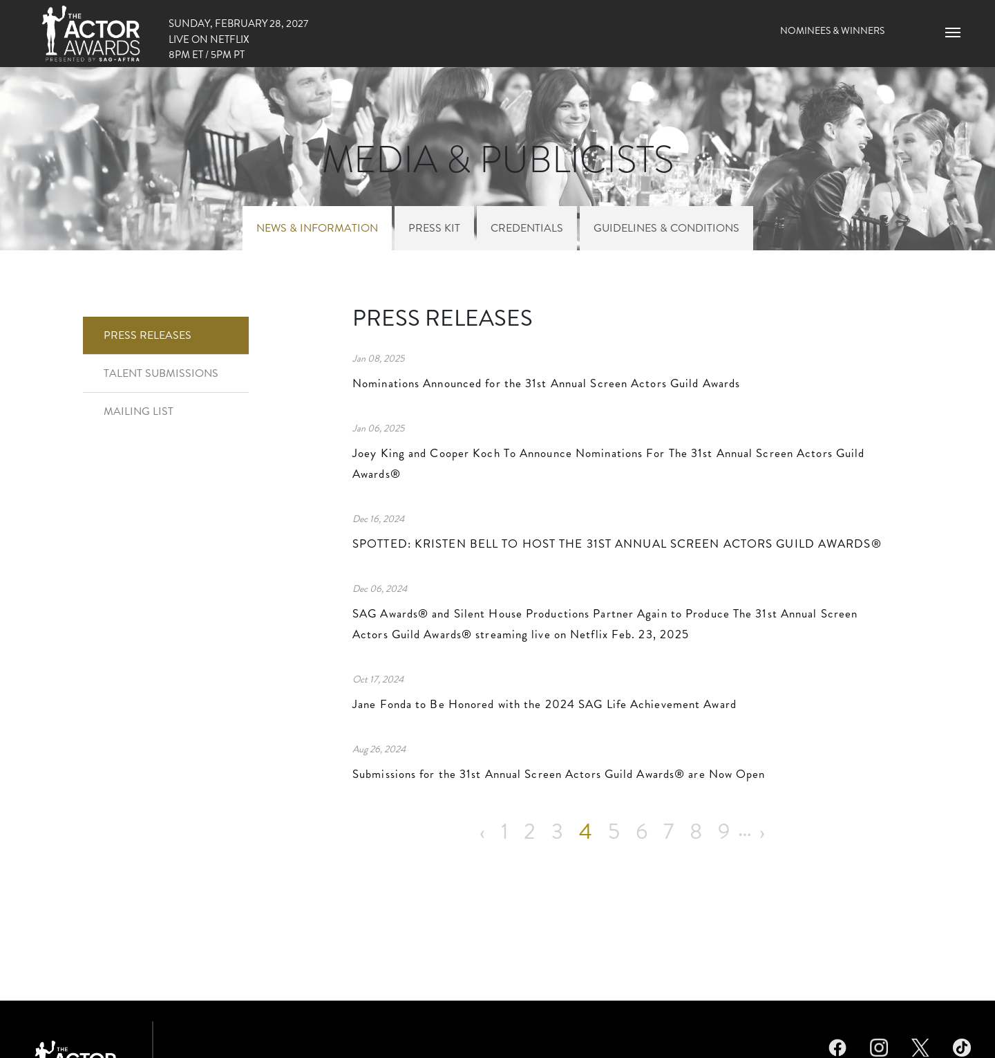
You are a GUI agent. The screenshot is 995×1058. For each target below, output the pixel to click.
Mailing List (138, 411)
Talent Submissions (161, 373)
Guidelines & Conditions (666, 228)
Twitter (920, 1045)
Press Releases (147, 335)
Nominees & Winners (832, 30)
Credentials (527, 228)
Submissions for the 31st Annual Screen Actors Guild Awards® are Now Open (559, 773)
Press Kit (434, 228)
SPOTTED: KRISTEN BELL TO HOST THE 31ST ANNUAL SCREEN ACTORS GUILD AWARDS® (618, 543)
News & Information (317, 228)
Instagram (879, 1045)
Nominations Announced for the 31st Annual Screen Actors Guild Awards (546, 383)
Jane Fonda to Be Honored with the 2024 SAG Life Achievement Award (544, 704)
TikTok (962, 1045)
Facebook (837, 1045)
